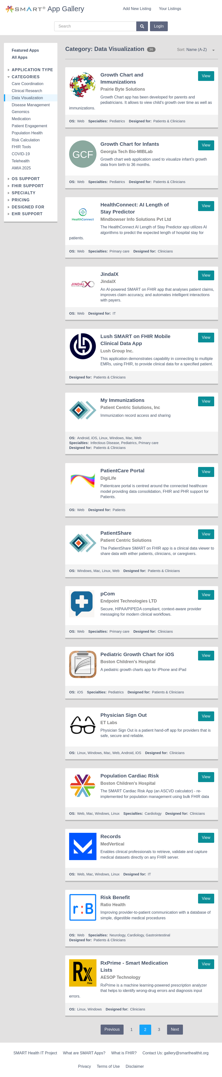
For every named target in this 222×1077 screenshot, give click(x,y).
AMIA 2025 (21, 168)
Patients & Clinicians (169, 121)
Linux (103, 438)
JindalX (109, 274)
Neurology (118, 935)
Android (83, 438)
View (206, 76)
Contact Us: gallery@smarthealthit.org (175, 1053)
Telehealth (21, 161)
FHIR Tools (21, 147)
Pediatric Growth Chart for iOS (137, 654)
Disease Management (31, 105)
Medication (21, 119)
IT (114, 313)
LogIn (159, 26)
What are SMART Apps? (84, 1053)
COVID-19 (21, 154)
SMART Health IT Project (35, 1053)
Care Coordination (27, 84)
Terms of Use (108, 1066)
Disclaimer (135, 1066)
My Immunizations (122, 400)
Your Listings (170, 9)
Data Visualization (27, 98)
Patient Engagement (29, 126)
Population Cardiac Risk (129, 775)
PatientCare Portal (122, 470)
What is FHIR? (124, 1053)
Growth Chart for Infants (129, 144)
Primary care (120, 251)
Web (80, 121)
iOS (94, 438)
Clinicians (165, 251)
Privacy (84, 1066)
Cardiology (153, 813)
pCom (107, 593)
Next (175, 1029)
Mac (129, 438)
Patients (119, 510)
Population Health (27, 133)
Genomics (20, 112)
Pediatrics (117, 121)
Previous (112, 1029)
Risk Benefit (115, 897)
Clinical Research (27, 91)
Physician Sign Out (123, 715)
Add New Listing (137, 9)
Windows (116, 438)
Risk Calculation (26, 140)
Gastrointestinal (158, 935)
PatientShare (115, 533)
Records (110, 836)
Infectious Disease (104, 443)
